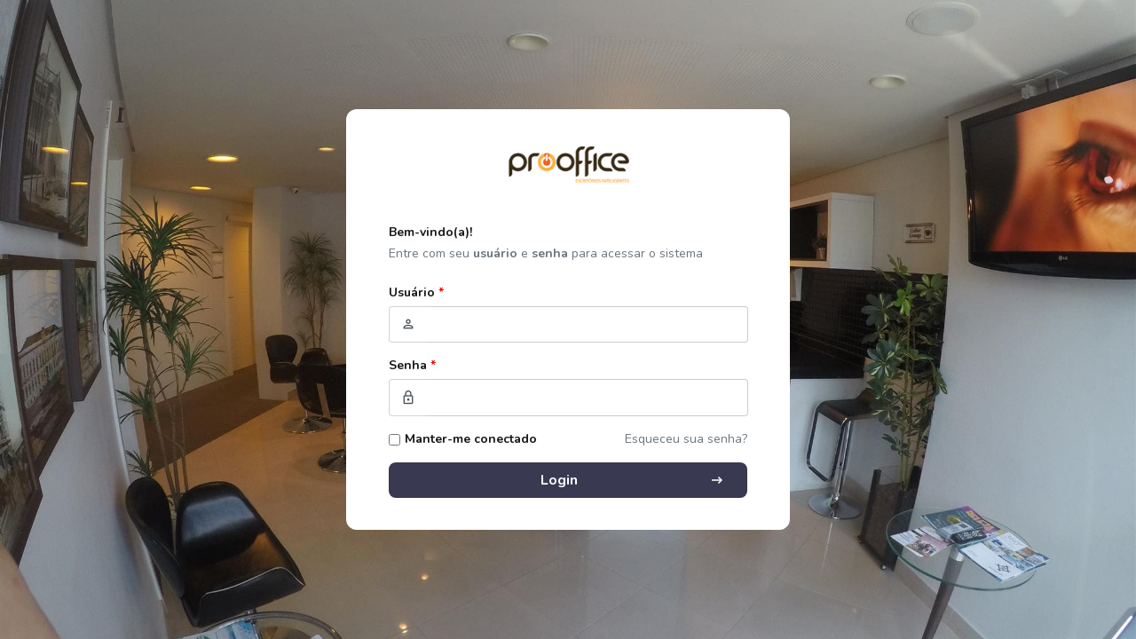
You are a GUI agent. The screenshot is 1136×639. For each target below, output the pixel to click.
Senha (412, 365)
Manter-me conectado (471, 438)
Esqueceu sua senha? (686, 438)
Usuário (416, 292)
